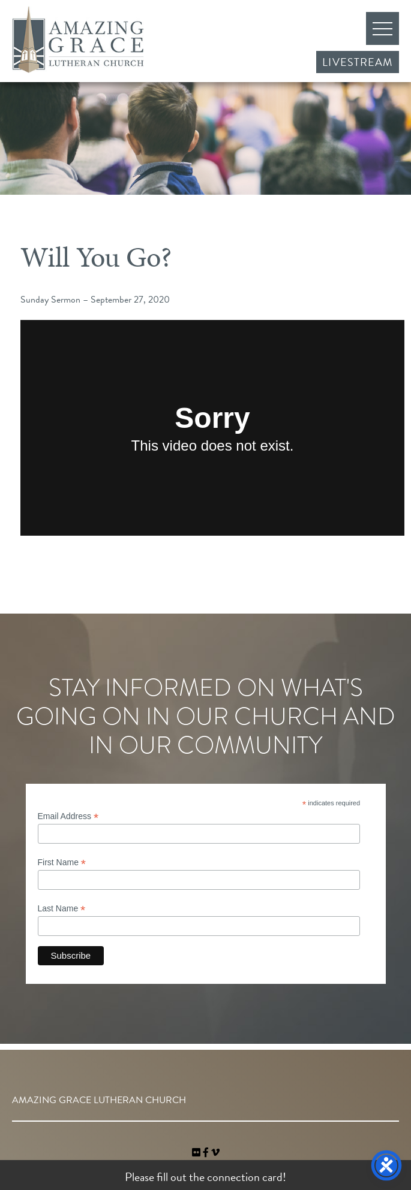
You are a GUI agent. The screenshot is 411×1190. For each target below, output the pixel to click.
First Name (62, 862)
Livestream (357, 62)
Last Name (62, 908)
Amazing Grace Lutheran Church (78, 39)
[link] (197, 1153)
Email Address (68, 816)
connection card (245, 1177)
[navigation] (215, 1153)
